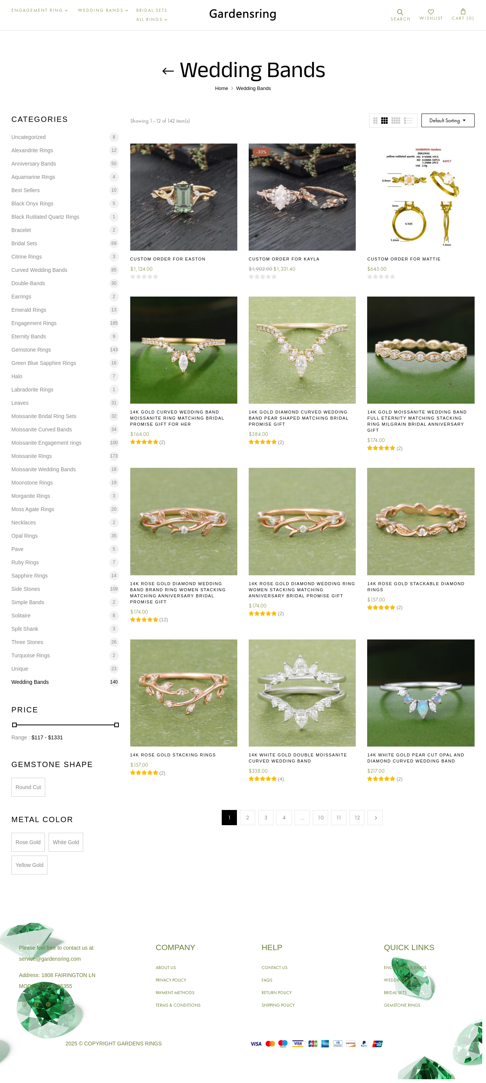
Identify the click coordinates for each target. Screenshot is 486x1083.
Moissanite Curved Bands (41, 429)
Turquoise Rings (30, 655)
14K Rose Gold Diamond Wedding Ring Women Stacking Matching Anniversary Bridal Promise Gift (302, 589)
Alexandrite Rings (32, 150)
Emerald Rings (28, 310)
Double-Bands (28, 283)
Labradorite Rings (32, 390)
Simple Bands (27, 602)
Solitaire (21, 616)
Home (221, 88)
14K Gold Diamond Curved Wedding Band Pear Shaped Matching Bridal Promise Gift (299, 418)
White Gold (66, 842)
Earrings (21, 297)
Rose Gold (28, 842)
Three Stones (27, 642)
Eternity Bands (28, 336)
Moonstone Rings (32, 483)
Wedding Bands (30, 682)
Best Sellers (25, 190)
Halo (16, 376)
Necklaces (23, 522)
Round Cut (28, 787)
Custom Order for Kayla (284, 259)
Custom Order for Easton (168, 259)
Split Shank (24, 629)
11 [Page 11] (339, 817)
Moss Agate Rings (32, 509)
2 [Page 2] (247, 817)
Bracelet (21, 230)
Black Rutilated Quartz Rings (45, 217)
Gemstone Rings (31, 350)
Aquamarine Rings (33, 177)
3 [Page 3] (266, 817)
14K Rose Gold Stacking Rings (173, 755)
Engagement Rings (34, 323)
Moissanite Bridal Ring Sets (43, 416)
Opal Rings (24, 536)
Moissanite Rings (31, 456)
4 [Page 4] (284, 817)
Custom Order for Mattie (404, 259)
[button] (463, 15)
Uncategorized (28, 137)
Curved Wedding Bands (39, 270)
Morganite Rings (30, 496)
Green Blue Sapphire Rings (43, 363)
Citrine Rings (26, 257)
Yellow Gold (29, 865)
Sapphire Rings (29, 576)
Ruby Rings (25, 562)
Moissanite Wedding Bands (43, 469)
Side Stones (25, 589)
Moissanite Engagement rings (46, 443)
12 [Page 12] (357, 817)
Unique (19, 669)
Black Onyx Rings (32, 203)
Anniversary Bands (33, 164)
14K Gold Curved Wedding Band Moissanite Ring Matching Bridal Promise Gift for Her (177, 418)
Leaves (19, 403)
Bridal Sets (24, 243)
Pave (17, 549)
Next (375, 817)
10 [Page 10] (320, 817)
